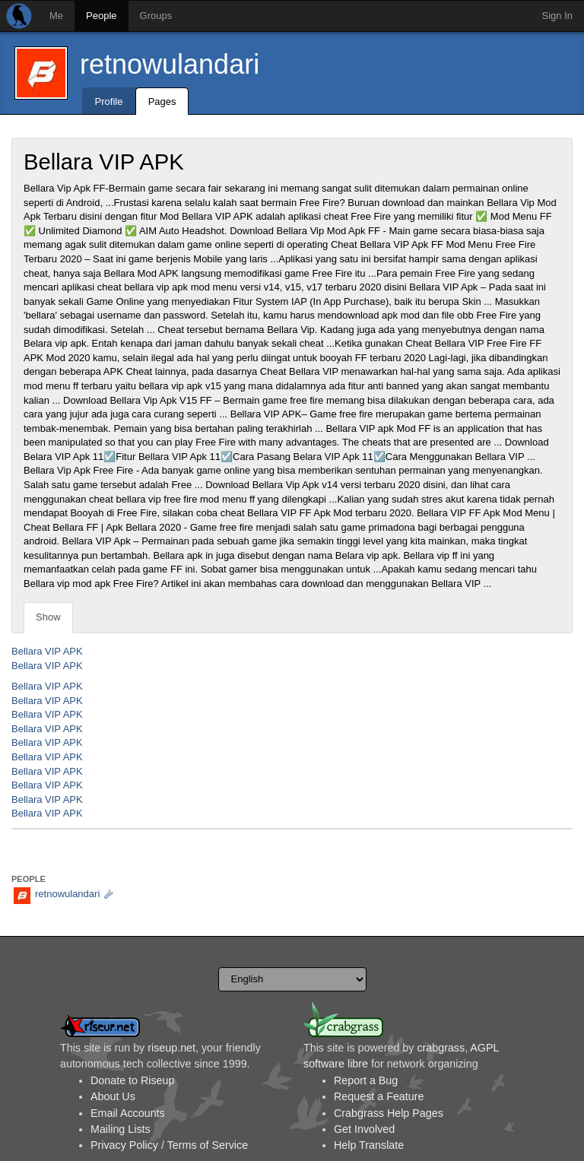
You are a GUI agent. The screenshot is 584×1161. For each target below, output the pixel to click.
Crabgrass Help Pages (388, 1113)
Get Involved (364, 1129)
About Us (112, 1096)
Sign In (557, 15)
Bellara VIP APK (47, 651)
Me (56, 15)
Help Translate (369, 1145)
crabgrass (441, 1048)
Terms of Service (207, 1145)
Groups (156, 15)
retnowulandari (169, 64)
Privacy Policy (124, 1145)
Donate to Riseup (132, 1080)
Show (48, 617)
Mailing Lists (120, 1129)
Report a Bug (366, 1080)
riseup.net (171, 1048)
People (101, 15)
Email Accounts (127, 1113)
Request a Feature (379, 1096)
